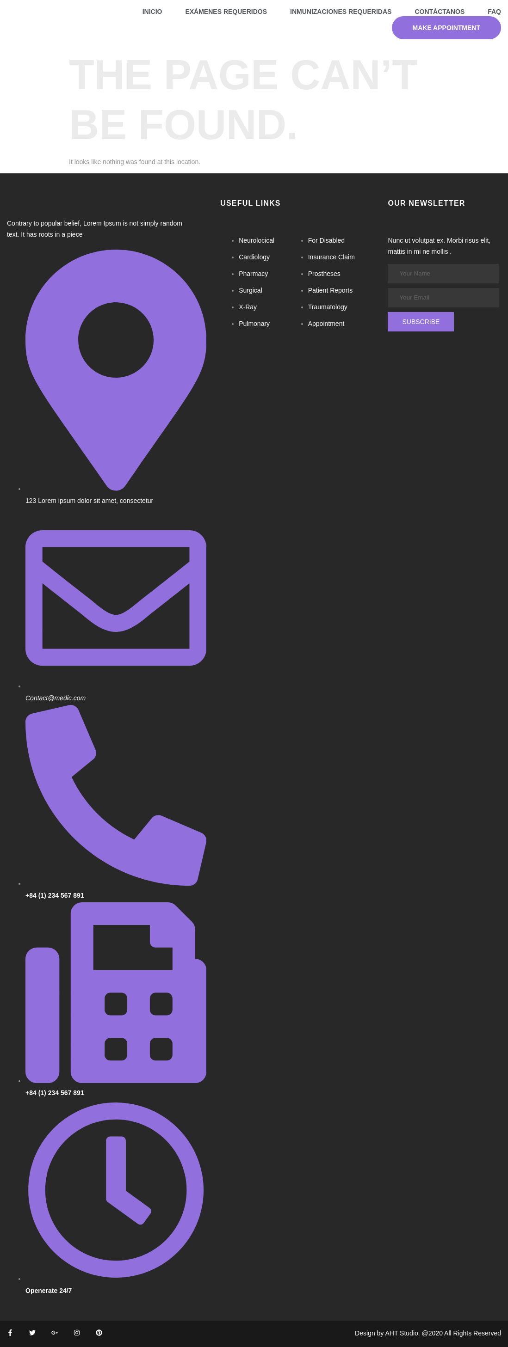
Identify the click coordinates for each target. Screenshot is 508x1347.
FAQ (494, 11)
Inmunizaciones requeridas (340, 11)
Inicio (152, 11)
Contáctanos (440, 11)
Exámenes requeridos (226, 11)
